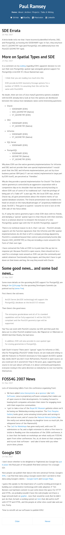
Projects (35, 12)
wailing (23, 66)
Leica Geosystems (27, 393)
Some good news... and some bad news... (30, 271)
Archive (28, 12)
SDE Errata (11, 30)
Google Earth (32, 479)
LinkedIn (51, 17)
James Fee (19, 288)
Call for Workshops (19, 426)
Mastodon (38, 17)
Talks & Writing (47, 12)
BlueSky (26, 17)
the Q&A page (15, 285)
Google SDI (11, 452)
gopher (24, 496)
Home (14, 12)
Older (17, 521)
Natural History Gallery (47, 417)
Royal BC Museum (37, 408)
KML (4, 475)
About (20, 12)
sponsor (43, 393)
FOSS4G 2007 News (18, 379)
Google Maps (47, 479)
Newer (47, 521)
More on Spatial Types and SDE (28, 56)
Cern (39, 499)
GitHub (16, 17)
